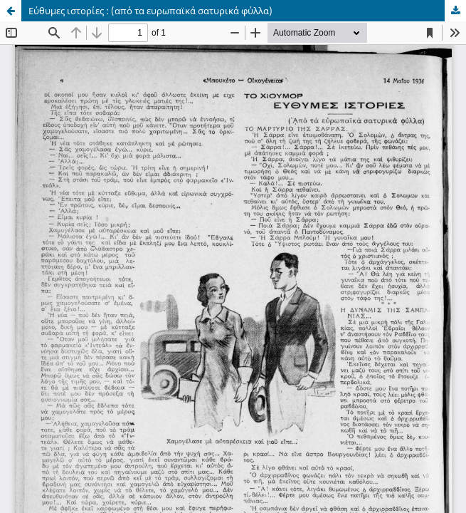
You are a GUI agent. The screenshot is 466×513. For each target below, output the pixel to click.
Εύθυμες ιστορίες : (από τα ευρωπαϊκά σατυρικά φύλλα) (150, 10)
